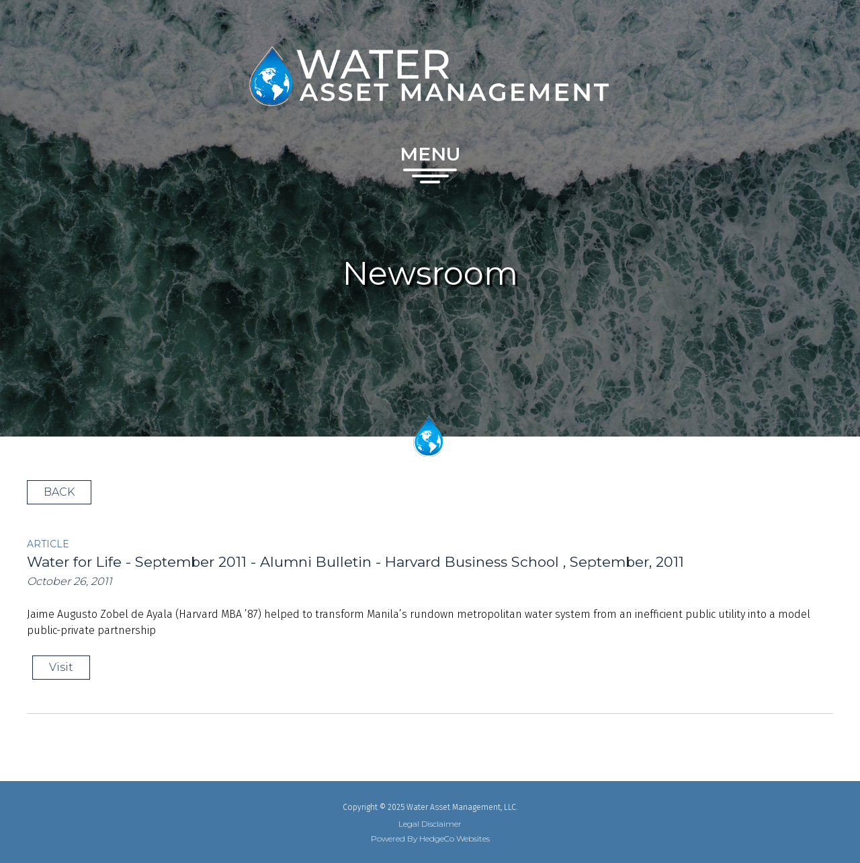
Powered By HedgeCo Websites (430, 839)
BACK (59, 492)
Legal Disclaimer (430, 824)
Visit (61, 667)
